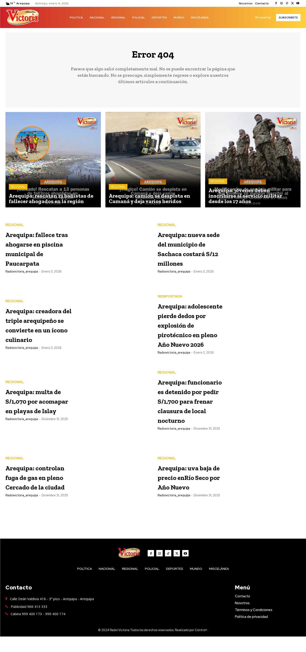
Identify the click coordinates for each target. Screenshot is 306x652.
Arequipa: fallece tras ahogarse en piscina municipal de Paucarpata (32, 251)
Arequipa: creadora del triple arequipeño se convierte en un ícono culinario (38, 327)
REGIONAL (18, 190)
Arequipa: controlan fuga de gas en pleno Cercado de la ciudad (37, 492)
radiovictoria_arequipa (21, 284)
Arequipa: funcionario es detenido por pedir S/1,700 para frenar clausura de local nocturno (188, 412)
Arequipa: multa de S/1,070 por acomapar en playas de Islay (36, 410)
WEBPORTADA (170, 293)
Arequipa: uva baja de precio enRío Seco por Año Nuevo (189, 492)
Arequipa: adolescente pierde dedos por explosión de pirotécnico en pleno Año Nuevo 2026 (188, 330)
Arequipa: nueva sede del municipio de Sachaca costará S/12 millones (191, 251)
